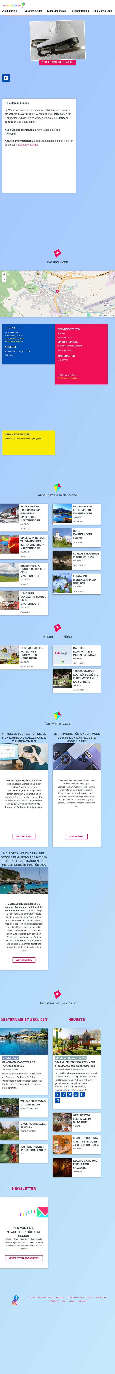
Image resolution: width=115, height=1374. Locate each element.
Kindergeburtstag (56, 11)
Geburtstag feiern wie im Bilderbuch (82, 1119)
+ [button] (4, 274)
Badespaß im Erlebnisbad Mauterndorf (82, 510)
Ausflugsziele (9, 11)
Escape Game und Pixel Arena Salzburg (85, 1164)
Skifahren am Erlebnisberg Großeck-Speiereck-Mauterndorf (30, 513)
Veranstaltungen (34, 11)
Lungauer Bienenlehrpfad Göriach (84, 580)
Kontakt (54, 1301)
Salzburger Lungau (28, 144)
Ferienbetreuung (80, 11)
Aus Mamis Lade (102, 11)
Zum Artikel (76, 836)
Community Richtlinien (79, 1297)
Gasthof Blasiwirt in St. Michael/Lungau (84, 651)
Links (72, 1301)
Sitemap (82, 1301)
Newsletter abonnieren (24, 1258)
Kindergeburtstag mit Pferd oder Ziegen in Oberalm (86, 1141)
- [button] (4, 279)
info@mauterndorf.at (14, 341)
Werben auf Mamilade (41, 1297)
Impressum (101, 1297)
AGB (64, 1301)
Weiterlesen (24, 836)
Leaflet (100, 316)
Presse (60, 1297)
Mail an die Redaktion (67, 378)
